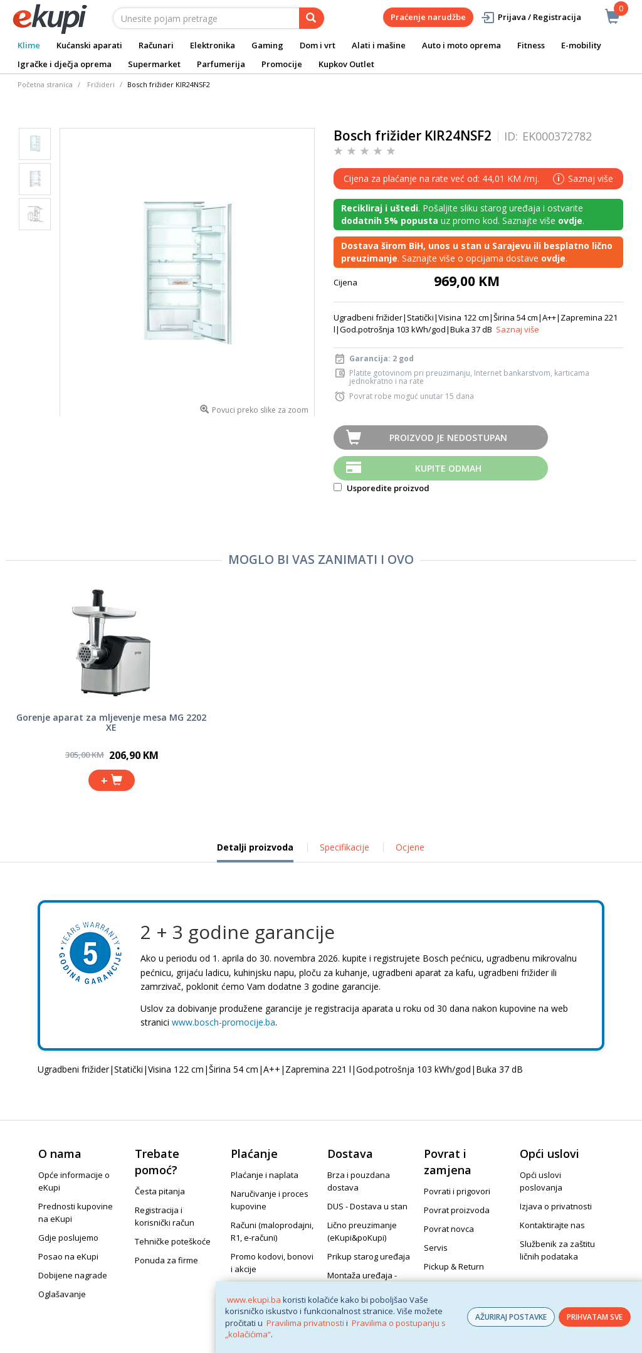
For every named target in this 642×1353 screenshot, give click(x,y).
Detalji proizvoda (255, 851)
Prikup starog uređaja (368, 1256)
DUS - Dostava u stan (367, 1206)
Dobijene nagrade (72, 1275)
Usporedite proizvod (381, 488)
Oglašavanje (62, 1294)
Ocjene (410, 847)
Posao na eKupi (68, 1256)
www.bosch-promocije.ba (223, 1022)
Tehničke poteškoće (173, 1241)
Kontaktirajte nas (552, 1225)
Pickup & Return (454, 1266)
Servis (436, 1247)
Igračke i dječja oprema (65, 64)
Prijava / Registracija (530, 17)
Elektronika (212, 45)
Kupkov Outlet (346, 64)
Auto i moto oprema (461, 45)
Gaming (267, 45)
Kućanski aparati (89, 45)
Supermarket (154, 64)
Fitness (531, 45)
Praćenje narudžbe (428, 17)
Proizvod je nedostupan (448, 437)
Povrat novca (449, 1228)
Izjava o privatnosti (556, 1206)
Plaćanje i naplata (264, 1175)
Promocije (281, 64)
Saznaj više (517, 329)
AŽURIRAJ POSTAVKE (511, 1317)
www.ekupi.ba (254, 1299)
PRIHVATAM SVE (595, 1317)
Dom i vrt (317, 45)
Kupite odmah (448, 468)
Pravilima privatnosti (305, 1323)
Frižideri (101, 84)
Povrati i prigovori (457, 1191)
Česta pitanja (160, 1191)
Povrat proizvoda (457, 1210)
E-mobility (581, 45)
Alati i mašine (379, 45)
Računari (156, 45)
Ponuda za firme (166, 1260)
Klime (29, 45)
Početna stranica (45, 84)
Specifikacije (344, 847)
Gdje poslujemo (68, 1237)
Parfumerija (221, 64)
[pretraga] (311, 18)
